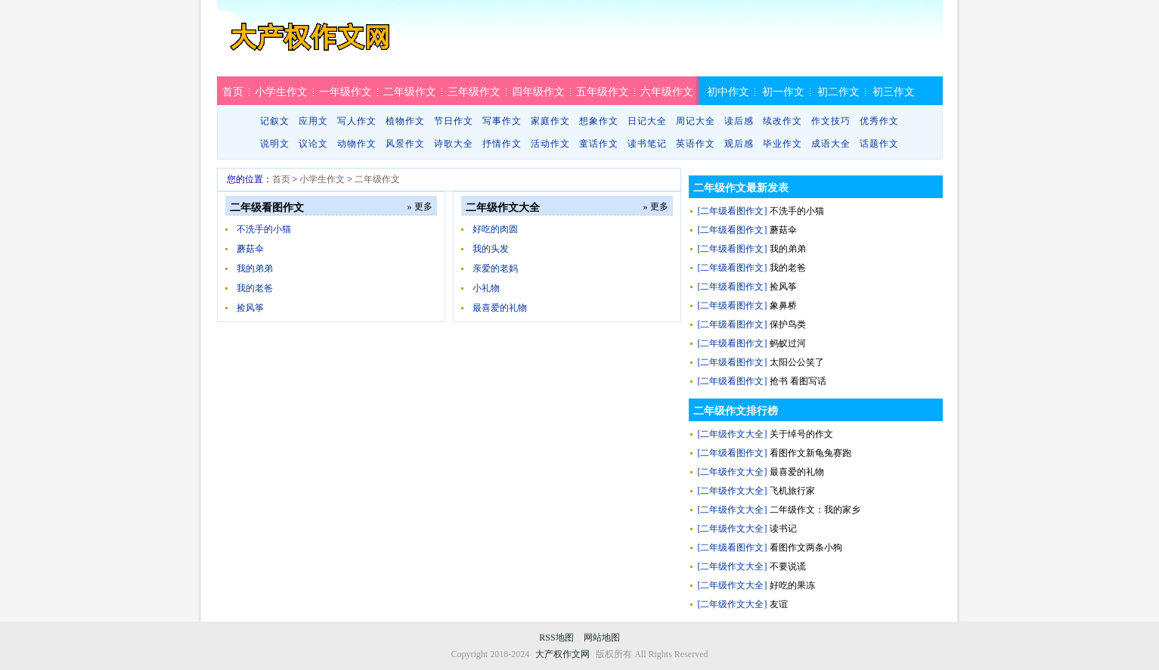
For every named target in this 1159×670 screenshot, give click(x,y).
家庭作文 (550, 121)
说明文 (275, 143)
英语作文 (695, 143)
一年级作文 (345, 91)
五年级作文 (602, 91)
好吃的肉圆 (495, 229)
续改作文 (782, 121)
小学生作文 (281, 91)
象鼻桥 (783, 305)
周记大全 (695, 121)
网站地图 (602, 637)
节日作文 (453, 121)
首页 (232, 91)
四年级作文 (538, 91)
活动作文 (550, 143)
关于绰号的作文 (801, 434)
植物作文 (405, 121)
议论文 (313, 143)
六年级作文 (666, 91)
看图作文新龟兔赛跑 (810, 453)
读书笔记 (647, 143)
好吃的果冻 (792, 585)
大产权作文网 (310, 43)
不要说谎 (788, 566)
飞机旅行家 (792, 490)
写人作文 (357, 121)
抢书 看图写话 (798, 381)
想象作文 (598, 121)
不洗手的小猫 (264, 229)
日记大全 (647, 121)
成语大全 (831, 143)
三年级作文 (474, 91)
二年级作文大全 (503, 207)
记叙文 (275, 121)
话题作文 (879, 143)
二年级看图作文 (267, 207)
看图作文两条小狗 (806, 547)
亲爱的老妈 (495, 268)
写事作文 (502, 121)
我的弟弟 (255, 268)
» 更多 (420, 206)
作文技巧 (831, 121)
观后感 (739, 143)
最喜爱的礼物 (500, 307)
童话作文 (598, 143)
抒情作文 (502, 143)
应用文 (313, 121)
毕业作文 (782, 143)
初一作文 (783, 91)
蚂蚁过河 (788, 343)
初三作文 (893, 91)
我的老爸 (255, 288)
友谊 (779, 604)
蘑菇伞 (250, 248)
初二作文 (838, 91)
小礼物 (486, 288)
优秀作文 (879, 121)
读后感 (739, 121)
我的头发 (491, 248)
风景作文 (405, 143)
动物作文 (357, 143)
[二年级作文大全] (732, 434)
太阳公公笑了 (797, 362)
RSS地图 (556, 637)
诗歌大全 (453, 143)
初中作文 (728, 91)
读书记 (783, 528)
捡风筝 (250, 307)
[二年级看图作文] (732, 211)
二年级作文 (409, 91)
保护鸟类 (788, 324)
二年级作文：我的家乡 (815, 509)
